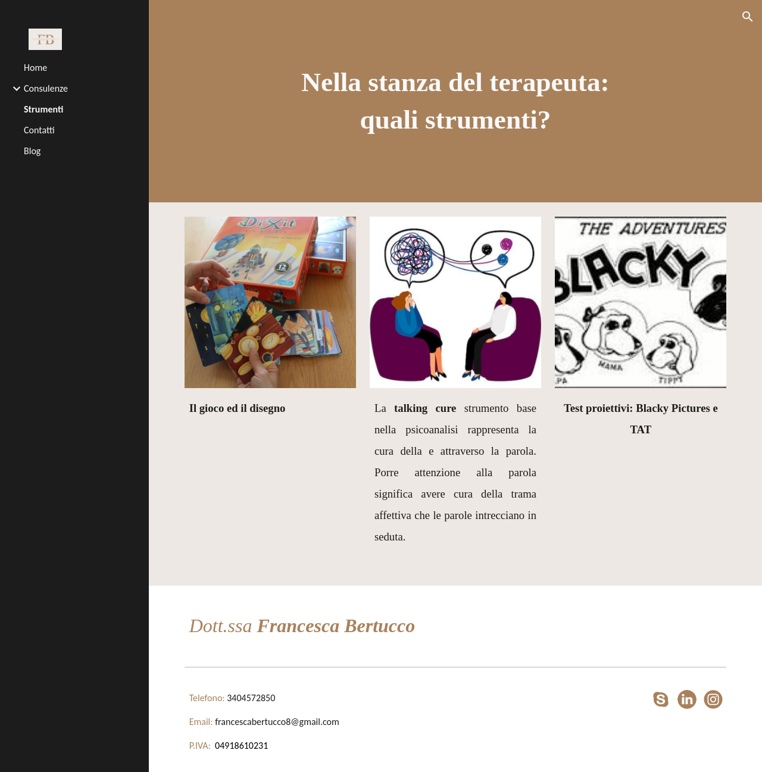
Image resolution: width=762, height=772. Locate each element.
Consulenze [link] (46, 88)
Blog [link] (32, 151)
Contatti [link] (39, 130)
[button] (747, 16)
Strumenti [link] (43, 109)
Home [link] (35, 67)
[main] (455, 101)
